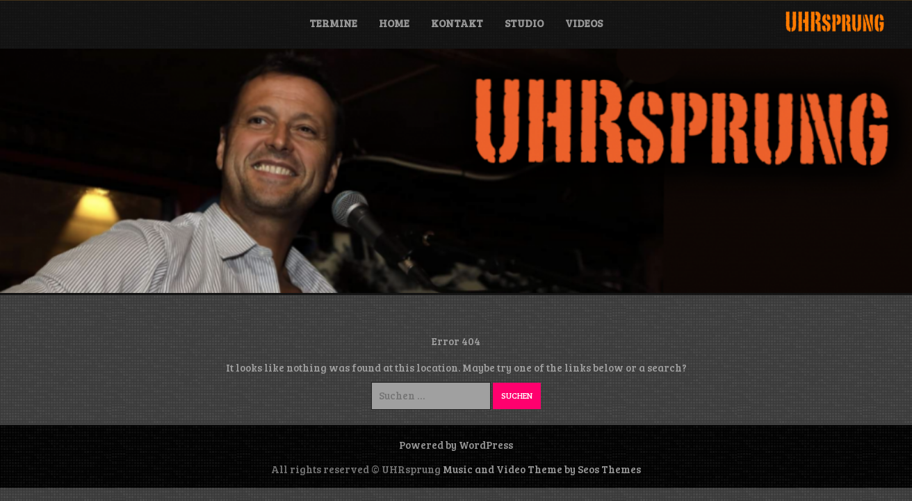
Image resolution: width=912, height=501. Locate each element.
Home (394, 23)
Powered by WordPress (456, 445)
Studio (524, 23)
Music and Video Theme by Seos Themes (542, 469)
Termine (333, 23)
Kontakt (457, 23)
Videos (584, 23)
